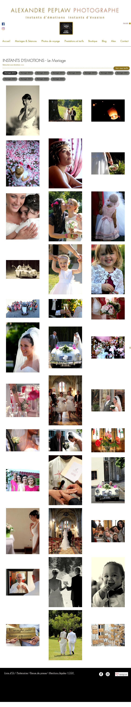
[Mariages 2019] (90, 73)
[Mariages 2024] (42, 79)
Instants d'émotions (45, 17)
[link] (127, 23)
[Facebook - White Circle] (101, 674)
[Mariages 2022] (10, 79)
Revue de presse (38, 673)
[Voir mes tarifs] (122, 68)
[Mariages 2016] (42, 73)
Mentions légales (57, 673)
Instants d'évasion (86, 17)
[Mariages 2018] (74, 73)
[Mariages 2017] (58, 73)
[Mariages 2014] (10, 73)
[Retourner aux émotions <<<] (18, 64)
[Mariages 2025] (58, 79)
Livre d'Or (9, 673)
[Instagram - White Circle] (108, 674)
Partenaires (22, 673)
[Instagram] (3, 28)
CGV (71, 673)
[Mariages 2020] (106, 73)
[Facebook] (3, 24)
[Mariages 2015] (26, 73)
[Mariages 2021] (122, 73)
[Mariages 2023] (26, 79)
